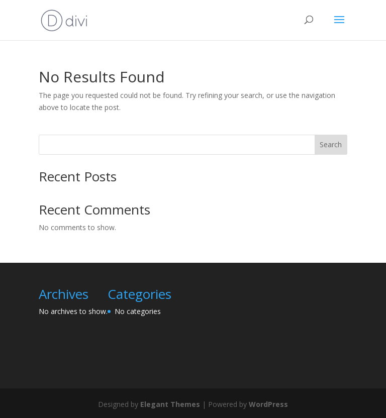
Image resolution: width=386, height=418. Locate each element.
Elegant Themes (170, 404)
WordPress (268, 404)
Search (331, 144)
